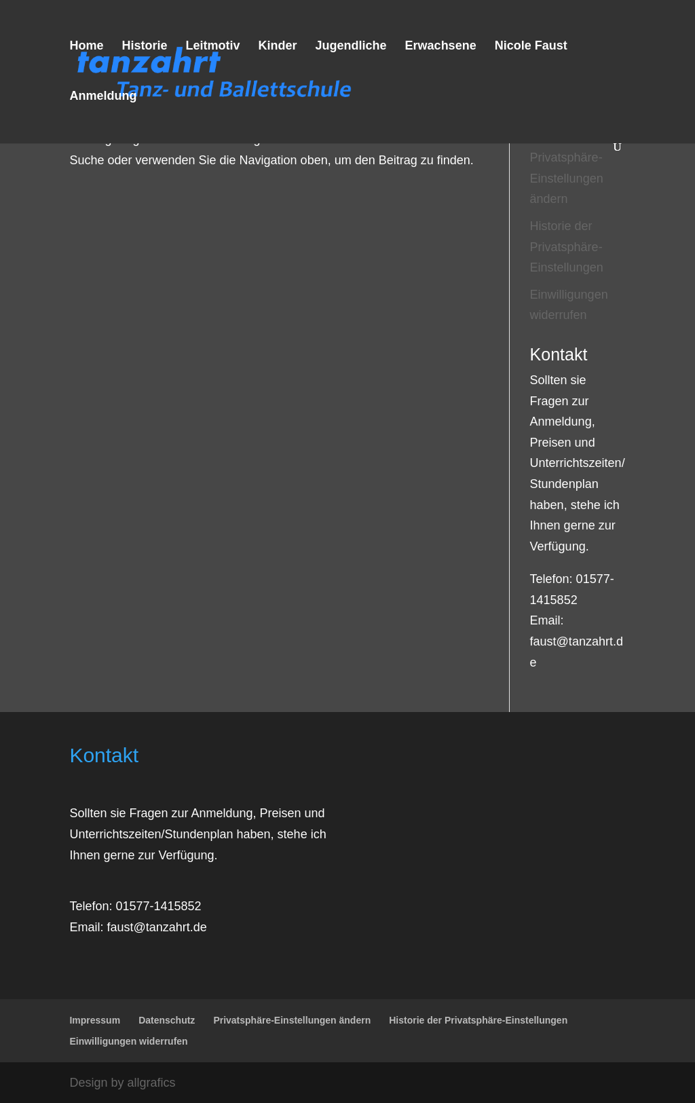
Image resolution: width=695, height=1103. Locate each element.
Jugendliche (351, 46)
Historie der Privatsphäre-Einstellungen (566, 246)
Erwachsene (440, 46)
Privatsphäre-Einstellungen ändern (566, 178)
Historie (144, 46)
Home (86, 46)
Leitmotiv (212, 46)
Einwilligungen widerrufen (128, 1041)
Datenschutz (166, 1020)
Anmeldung (102, 96)
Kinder (278, 46)
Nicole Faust (531, 46)
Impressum (94, 1020)
